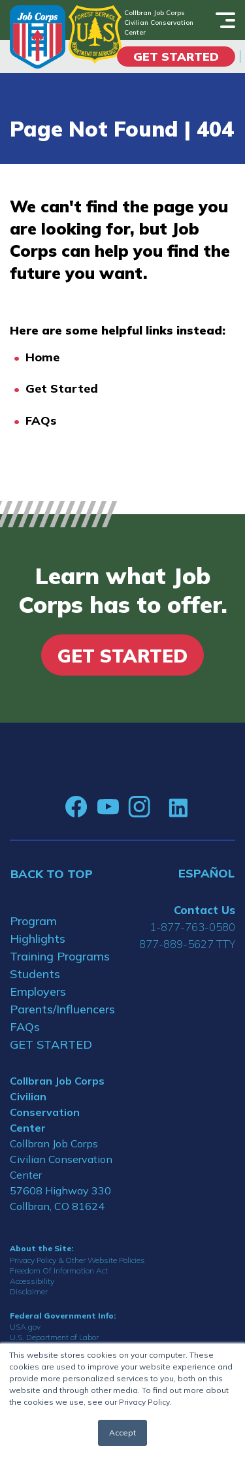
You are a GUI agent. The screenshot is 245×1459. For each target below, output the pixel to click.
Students (35, 973)
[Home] (37, 37)
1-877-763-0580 (192, 927)
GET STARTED (51, 1044)
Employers (38, 991)
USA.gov (25, 1327)
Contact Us (204, 910)
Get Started (176, 56)
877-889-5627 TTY (187, 944)
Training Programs (60, 956)
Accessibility (32, 1281)
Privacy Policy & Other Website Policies (77, 1260)
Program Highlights (37, 929)
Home (42, 357)
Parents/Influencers (61, 1009)
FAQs (40, 420)
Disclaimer (29, 1291)
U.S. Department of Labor (54, 1337)
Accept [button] (122, 1432)
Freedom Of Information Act (59, 1270)
